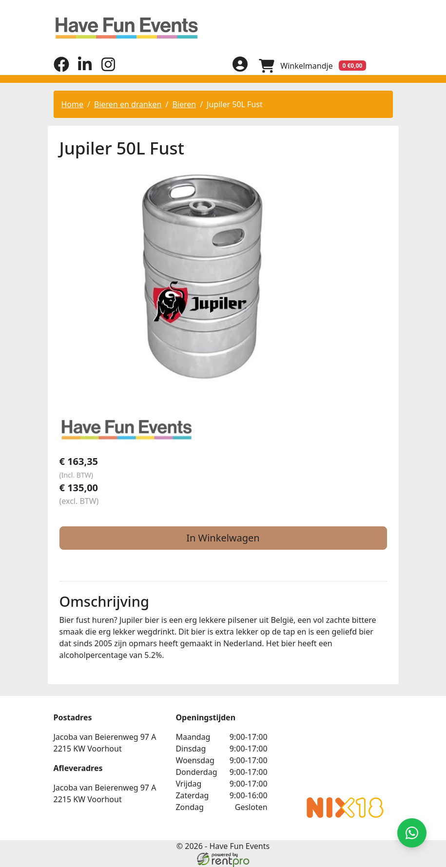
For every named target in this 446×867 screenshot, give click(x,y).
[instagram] (108, 68)
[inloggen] (238, 65)
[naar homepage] (223, 28)
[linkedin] (85, 68)
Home (72, 103)
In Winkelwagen (222, 537)
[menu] (385, 65)
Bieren (184, 103)
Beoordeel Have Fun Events (336, 751)
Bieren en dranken (127, 103)
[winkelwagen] (311, 65)
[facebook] (61, 68)
